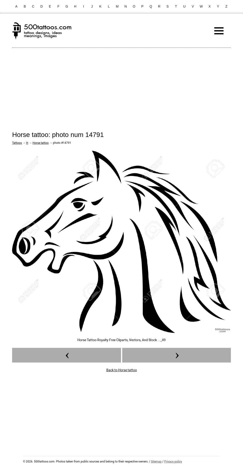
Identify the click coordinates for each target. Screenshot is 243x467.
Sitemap (156, 461)
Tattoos (17, 143)
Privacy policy (173, 461)
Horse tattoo (41, 143)
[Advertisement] (121, 85)
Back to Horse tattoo (121, 370)
